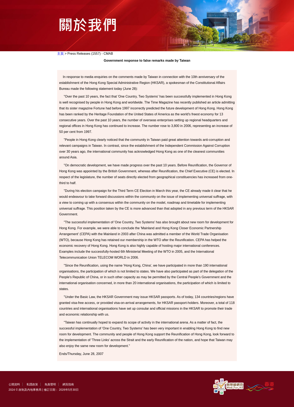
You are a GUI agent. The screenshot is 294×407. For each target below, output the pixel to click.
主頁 (60, 53)
